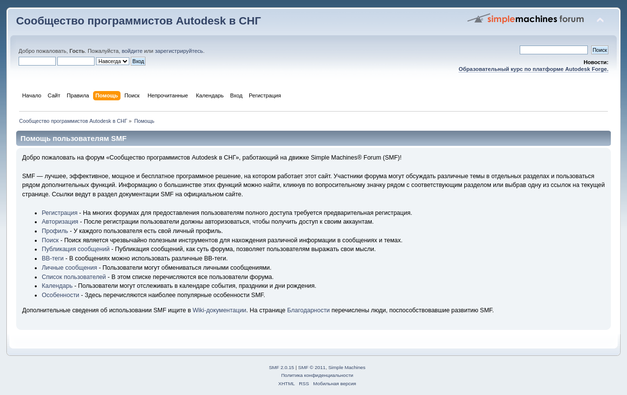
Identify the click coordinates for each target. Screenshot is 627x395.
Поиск (50, 240)
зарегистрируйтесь (179, 51)
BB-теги (53, 258)
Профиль (55, 231)
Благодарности (308, 310)
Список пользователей (74, 277)
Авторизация (60, 221)
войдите (131, 51)
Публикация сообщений (75, 249)
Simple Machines (346, 367)
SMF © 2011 (312, 367)
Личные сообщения (69, 267)
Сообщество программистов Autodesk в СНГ (138, 21)
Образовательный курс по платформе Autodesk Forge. (533, 69)
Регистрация (59, 212)
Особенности (60, 295)
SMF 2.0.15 (281, 367)
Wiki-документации (219, 310)
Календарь (57, 285)
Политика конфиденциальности (317, 375)
